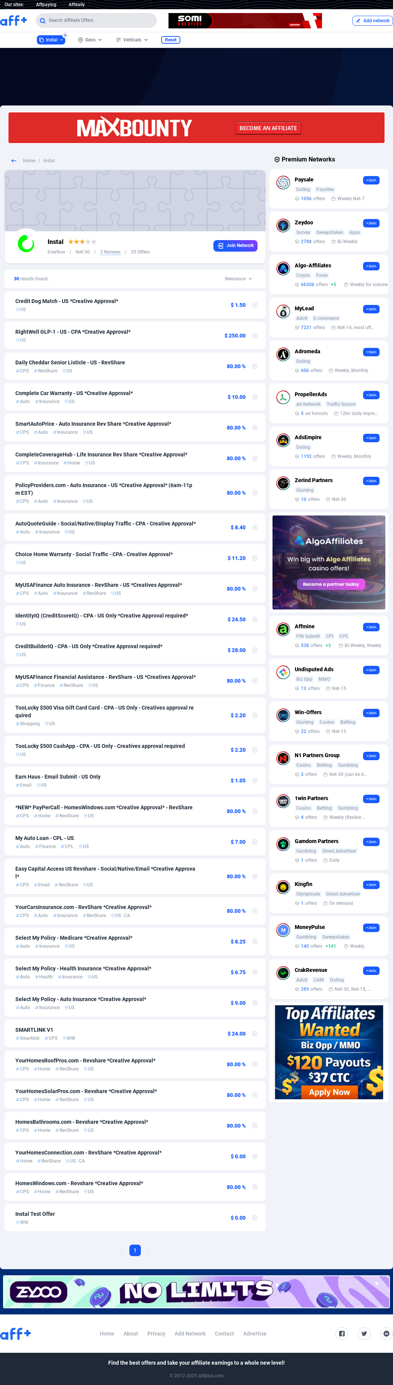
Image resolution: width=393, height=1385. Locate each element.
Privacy (156, 1334)
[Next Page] (148, 1250)
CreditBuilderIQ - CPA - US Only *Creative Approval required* (88, 646)
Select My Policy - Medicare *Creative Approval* (73, 938)
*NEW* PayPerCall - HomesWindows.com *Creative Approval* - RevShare (104, 807)
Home (29, 160)
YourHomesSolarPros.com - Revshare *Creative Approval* (86, 1091)
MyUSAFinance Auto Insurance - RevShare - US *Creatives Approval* (98, 585)
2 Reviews (110, 252)
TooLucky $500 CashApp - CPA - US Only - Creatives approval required (100, 746)
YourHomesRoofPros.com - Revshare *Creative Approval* (85, 1060)
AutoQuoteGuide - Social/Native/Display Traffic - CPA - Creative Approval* (105, 523)
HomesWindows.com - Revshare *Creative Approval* (79, 1183)
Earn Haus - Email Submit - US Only (58, 777)
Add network (373, 20)
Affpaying (46, 4)
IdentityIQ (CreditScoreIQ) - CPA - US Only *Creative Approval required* (101, 616)
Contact (224, 1334)
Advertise (255, 1334)
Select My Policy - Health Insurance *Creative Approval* (83, 968)
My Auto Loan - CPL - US (44, 838)
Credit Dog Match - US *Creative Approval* (66, 301)
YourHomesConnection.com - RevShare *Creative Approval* (88, 1153)
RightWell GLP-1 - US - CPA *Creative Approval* (72, 332)
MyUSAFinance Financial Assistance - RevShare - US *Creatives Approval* (105, 677)
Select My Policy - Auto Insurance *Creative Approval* (80, 999)
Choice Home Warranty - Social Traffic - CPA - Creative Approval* (94, 554)
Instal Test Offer (35, 1214)
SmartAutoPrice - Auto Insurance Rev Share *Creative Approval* (93, 424)
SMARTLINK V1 (34, 1030)
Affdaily (77, 4)
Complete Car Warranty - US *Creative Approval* (74, 393)
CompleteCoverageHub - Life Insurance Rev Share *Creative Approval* (101, 454)
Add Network (190, 1334)
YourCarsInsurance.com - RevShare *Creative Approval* (83, 907)
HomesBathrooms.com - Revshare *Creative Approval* (81, 1122)
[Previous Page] (122, 1250)
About (131, 1334)
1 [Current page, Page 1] (135, 1250)
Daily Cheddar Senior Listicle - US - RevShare (70, 362)
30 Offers (140, 252)
